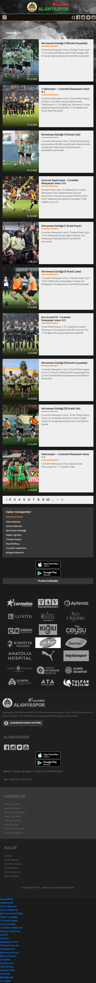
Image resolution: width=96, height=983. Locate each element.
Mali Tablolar (11, 876)
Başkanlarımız (12, 860)
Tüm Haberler (13, 521)
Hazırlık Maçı (13, 543)
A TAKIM (5, 960)
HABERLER (6, 903)
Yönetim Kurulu (13, 864)
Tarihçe (8, 856)
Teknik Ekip (7, 967)
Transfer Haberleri (16, 548)
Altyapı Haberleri (15, 552)
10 (48, 500)
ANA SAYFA (6, 899)
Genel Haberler (14, 526)
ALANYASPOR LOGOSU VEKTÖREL (22, 723)
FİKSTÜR (5, 974)
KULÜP (4, 935)
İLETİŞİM (5, 981)
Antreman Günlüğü (16, 530)
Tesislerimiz (11, 868)
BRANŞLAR (6, 977)
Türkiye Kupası (14, 539)
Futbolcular (7, 963)
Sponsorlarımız (12, 872)
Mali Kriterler (8, 956)
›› (62, 500)
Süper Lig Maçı (14, 535)
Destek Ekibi (7, 970)
